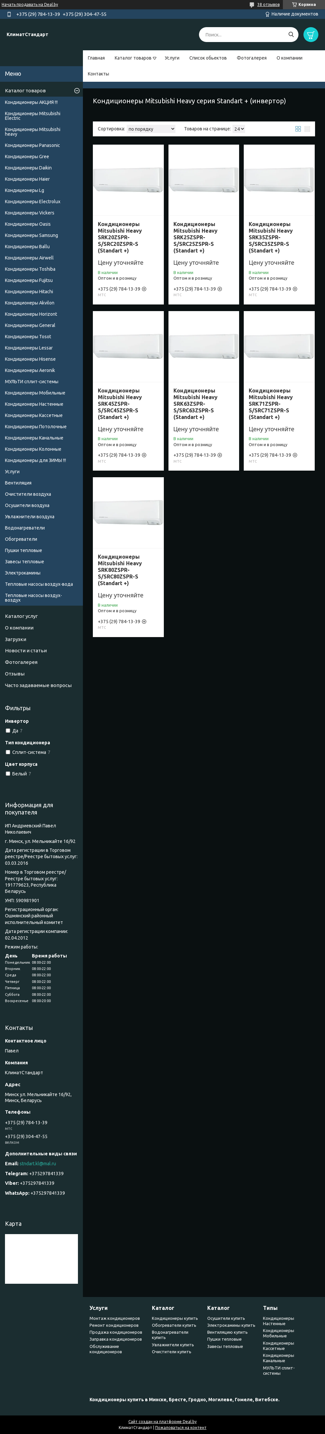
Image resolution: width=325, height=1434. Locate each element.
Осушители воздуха (27, 505)
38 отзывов (268, 4)
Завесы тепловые (24, 561)
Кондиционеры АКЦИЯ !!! (31, 102)
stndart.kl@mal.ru (38, 1163)
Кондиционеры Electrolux (32, 201)
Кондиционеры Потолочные (36, 426)
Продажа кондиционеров (116, 1332)
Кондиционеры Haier (27, 179)
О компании (289, 58)
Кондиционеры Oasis (28, 224)
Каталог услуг (21, 616)
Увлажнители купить (173, 1344)
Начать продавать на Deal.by (30, 4)
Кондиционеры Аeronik (30, 370)
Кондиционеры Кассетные (34, 415)
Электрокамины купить (231, 1325)
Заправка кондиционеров (116, 1339)
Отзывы (15, 673)
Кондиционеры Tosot (28, 336)
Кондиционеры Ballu (27, 246)
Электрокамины (22, 573)
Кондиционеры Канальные (34, 437)
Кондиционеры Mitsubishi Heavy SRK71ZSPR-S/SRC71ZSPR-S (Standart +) (271, 404)
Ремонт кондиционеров (114, 1325)
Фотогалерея (252, 58)
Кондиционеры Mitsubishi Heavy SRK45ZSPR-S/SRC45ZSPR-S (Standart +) (120, 404)
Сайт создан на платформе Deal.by (162, 1421)
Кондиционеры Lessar (29, 347)
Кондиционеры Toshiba (30, 269)
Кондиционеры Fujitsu (29, 280)
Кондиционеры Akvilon (29, 302)
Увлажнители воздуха (29, 516)
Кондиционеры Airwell (29, 257)
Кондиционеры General (30, 325)
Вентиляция (18, 483)
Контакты (98, 73)
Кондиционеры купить (175, 1318)
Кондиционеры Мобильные (35, 392)
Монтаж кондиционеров (115, 1318)
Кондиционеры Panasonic (32, 145)
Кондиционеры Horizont (31, 314)
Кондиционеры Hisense (30, 359)
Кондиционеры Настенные (34, 404)
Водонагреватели (25, 528)
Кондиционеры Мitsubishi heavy (32, 132)
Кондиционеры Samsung (31, 235)
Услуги (172, 58)
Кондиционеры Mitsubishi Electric (32, 116)
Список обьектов (208, 58)
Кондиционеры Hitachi (29, 291)
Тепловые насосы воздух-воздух (33, 598)
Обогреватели (21, 539)
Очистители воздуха (28, 494)
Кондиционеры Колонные (33, 449)
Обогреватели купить (174, 1325)
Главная (96, 58)
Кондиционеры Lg (24, 190)
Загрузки (15, 639)
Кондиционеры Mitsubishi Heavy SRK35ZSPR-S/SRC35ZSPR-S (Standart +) (271, 237)
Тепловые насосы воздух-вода (39, 584)
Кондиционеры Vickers (29, 212)
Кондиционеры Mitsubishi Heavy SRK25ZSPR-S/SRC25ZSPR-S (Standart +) (195, 237)
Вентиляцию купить (227, 1332)
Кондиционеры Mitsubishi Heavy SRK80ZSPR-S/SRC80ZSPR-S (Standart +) (120, 570)
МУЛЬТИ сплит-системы (31, 381)
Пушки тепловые (23, 550)
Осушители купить (226, 1318)
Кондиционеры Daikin (28, 167)
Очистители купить (171, 1351)
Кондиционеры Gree (27, 156)
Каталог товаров (133, 58)
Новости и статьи (26, 650)
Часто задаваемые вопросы (38, 685)
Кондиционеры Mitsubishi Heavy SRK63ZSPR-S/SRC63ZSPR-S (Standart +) (195, 404)
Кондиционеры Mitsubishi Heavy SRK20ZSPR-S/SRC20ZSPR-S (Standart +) (120, 237)
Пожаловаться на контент (181, 1427)
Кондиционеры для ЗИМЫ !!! (35, 460)
